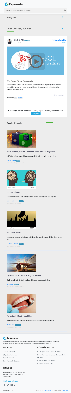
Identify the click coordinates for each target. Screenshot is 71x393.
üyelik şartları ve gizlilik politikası (49, 352)
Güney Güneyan (15, 201)
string (20, 97)
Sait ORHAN (22, 40)
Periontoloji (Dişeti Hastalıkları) (19, 316)
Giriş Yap (36, 114)
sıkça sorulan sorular (10, 355)
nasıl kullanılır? (8, 358)
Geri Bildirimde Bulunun (11, 361)
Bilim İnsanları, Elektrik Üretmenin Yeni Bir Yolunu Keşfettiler (31, 152)
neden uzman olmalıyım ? (46, 360)
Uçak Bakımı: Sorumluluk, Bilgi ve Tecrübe (24, 276)
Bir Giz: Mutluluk (14, 233)
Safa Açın (13, 284)
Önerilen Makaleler (14, 123)
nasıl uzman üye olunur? (46, 363)
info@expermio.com (10, 381)
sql (16, 97)
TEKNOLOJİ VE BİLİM (59, 40)
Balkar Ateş (13, 160)
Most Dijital (47, 390)
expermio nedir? (9, 352)
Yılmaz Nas (14, 325)
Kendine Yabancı (13, 192)
